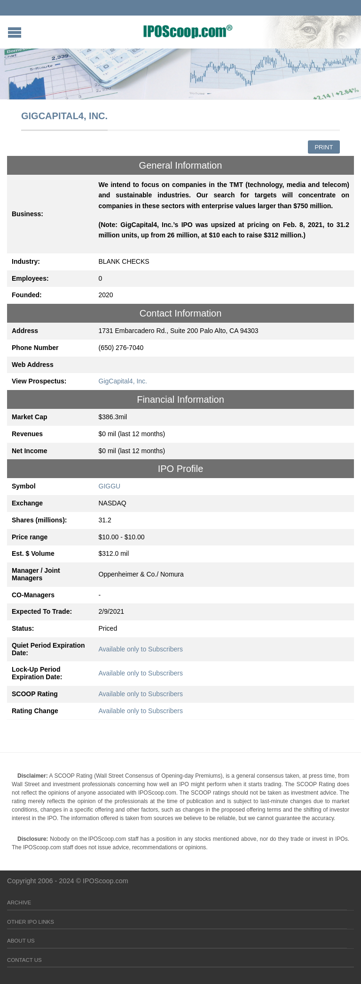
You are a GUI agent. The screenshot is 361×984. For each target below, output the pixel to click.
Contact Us (24, 960)
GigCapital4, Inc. (123, 381)
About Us (21, 940)
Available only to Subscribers (141, 649)
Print (323, 147)
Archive (19, 902)
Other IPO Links (30, 922)
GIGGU (110, 486)
